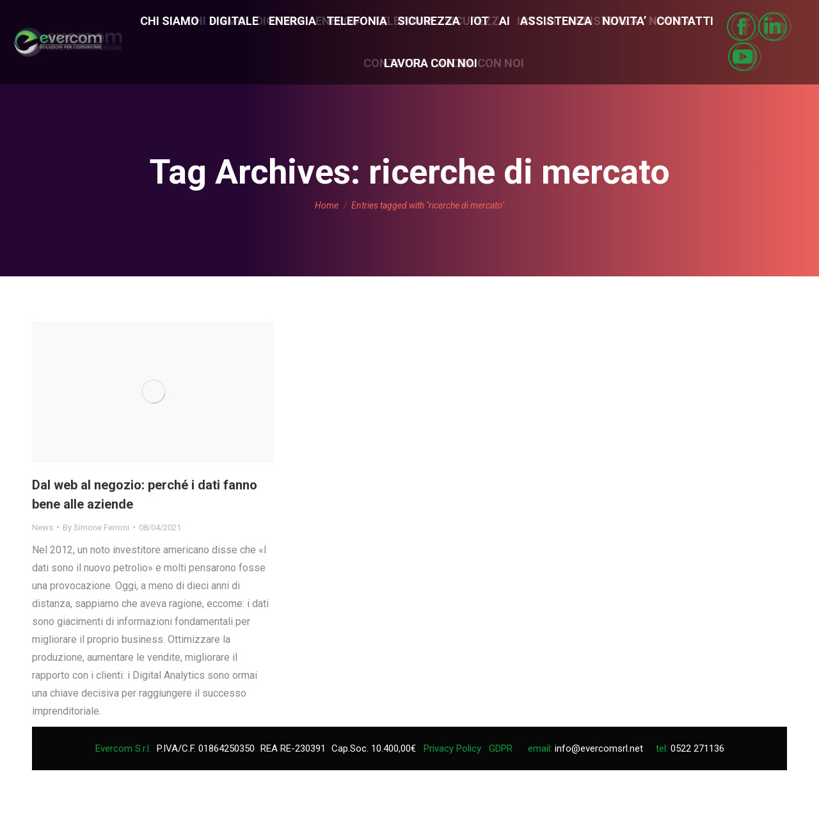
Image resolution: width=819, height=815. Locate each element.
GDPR (501, 748)
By (96, 527)
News (42, 527)
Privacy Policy (452, 748)
